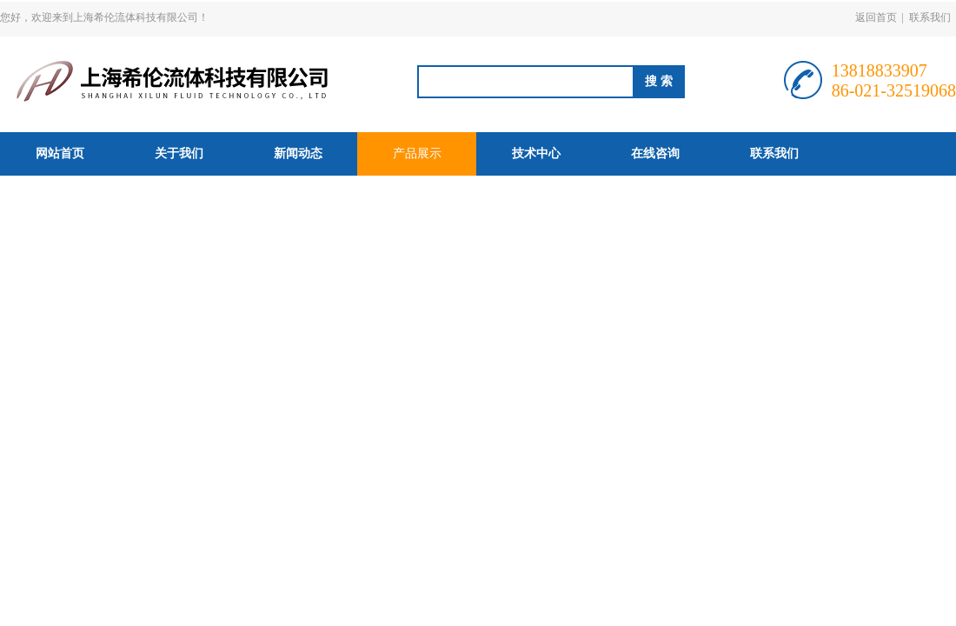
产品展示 (417, 153)
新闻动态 (298, 153)
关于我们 (179, 153)
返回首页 (876, 17)
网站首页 (60, 153)
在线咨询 (655, 153)
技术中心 (536, 153)
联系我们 (930, 17)
